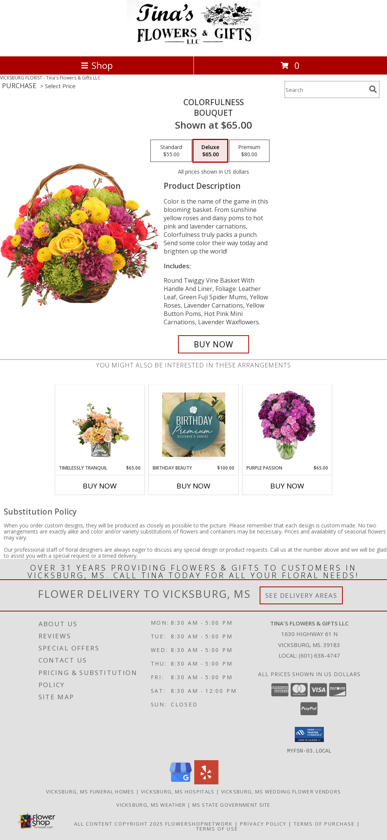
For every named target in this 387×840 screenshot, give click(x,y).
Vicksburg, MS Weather (151, 804)
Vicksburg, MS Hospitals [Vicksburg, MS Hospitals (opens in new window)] (178, 791)
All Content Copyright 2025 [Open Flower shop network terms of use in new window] (118, 823)
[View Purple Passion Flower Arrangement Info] (287, 424)
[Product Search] (325, 89)
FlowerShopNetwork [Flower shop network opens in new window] (199, 823)
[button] (309, 734)
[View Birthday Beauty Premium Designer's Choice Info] (193, 424)
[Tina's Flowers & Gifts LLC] (194, 45)
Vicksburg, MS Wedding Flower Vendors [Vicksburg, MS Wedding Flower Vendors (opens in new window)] (281, 791)
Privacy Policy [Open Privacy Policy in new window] (263, 823)
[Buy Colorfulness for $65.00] (213, 344)
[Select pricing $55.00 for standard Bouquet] (171, 151)
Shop (97, 65)
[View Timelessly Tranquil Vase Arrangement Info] (100, 424)
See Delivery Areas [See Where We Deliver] (301, 595)
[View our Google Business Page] (181, 782)
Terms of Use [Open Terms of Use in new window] (217, 828)
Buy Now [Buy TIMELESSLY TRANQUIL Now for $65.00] (100, 486)
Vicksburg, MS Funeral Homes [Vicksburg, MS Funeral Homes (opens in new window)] (90, 791)
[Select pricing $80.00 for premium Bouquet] (249, 151)
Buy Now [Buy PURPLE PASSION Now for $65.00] (287, 486)
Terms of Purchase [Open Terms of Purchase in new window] (324, 823)
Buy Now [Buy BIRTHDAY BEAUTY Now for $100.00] (193, 486)
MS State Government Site (231, 804)
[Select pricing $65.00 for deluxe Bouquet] (210, 151)
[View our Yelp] (206, 782)
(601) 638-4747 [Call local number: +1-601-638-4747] (319, 655)
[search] (373, 89)
